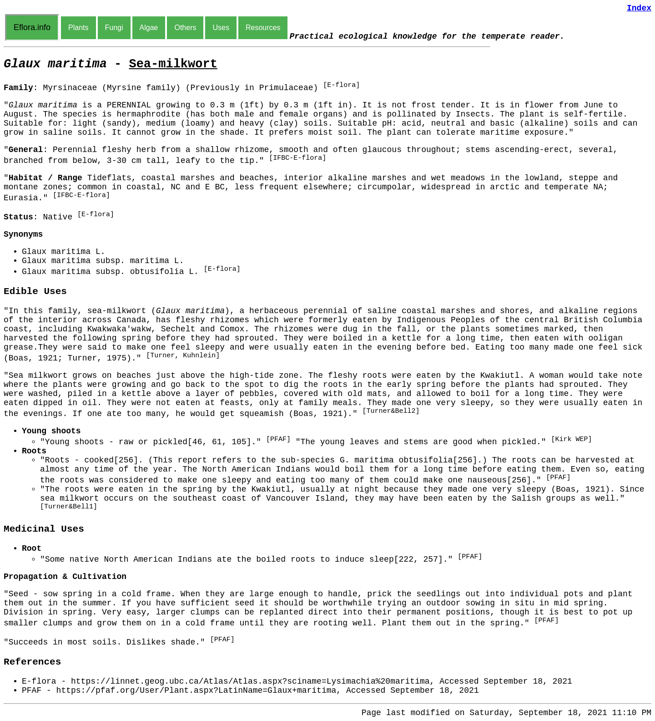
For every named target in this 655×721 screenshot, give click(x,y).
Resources (263, 27)
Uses (220, 27)
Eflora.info (32, 27)
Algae (149, 27)
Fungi (114, 27)
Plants (78, 27)
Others (185, 27)
